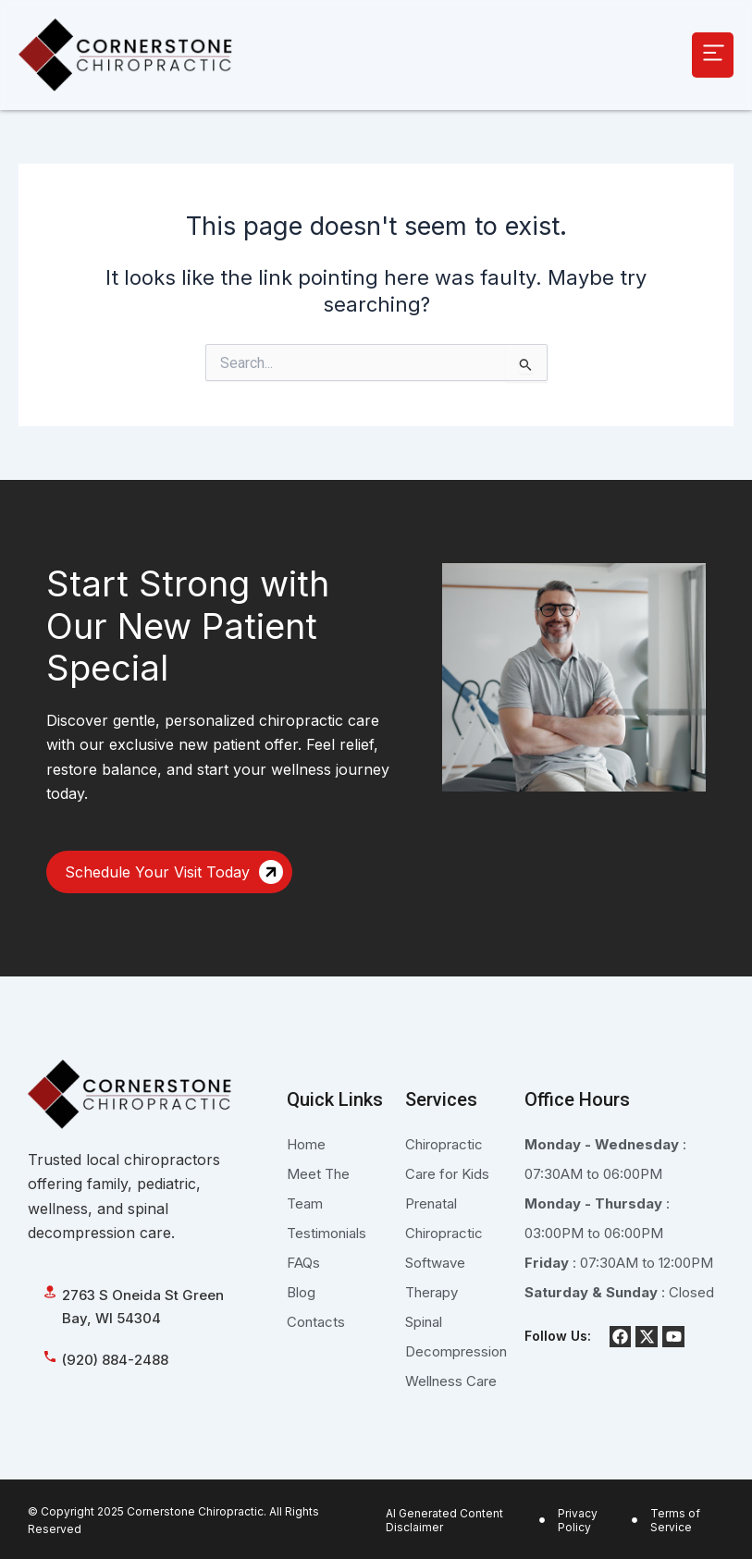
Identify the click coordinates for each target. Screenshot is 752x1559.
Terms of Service (675, 1520)
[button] (713, 55)
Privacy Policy (578, 1520)
